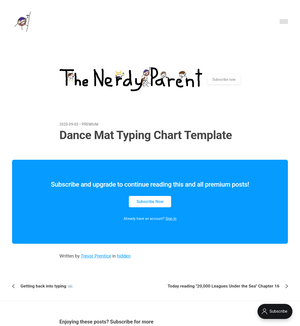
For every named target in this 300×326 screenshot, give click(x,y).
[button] (284, 21)
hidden (124, 256)
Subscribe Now (150, 201)
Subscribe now (224, 79)
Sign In (171, 219)
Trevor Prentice (96, 256)
